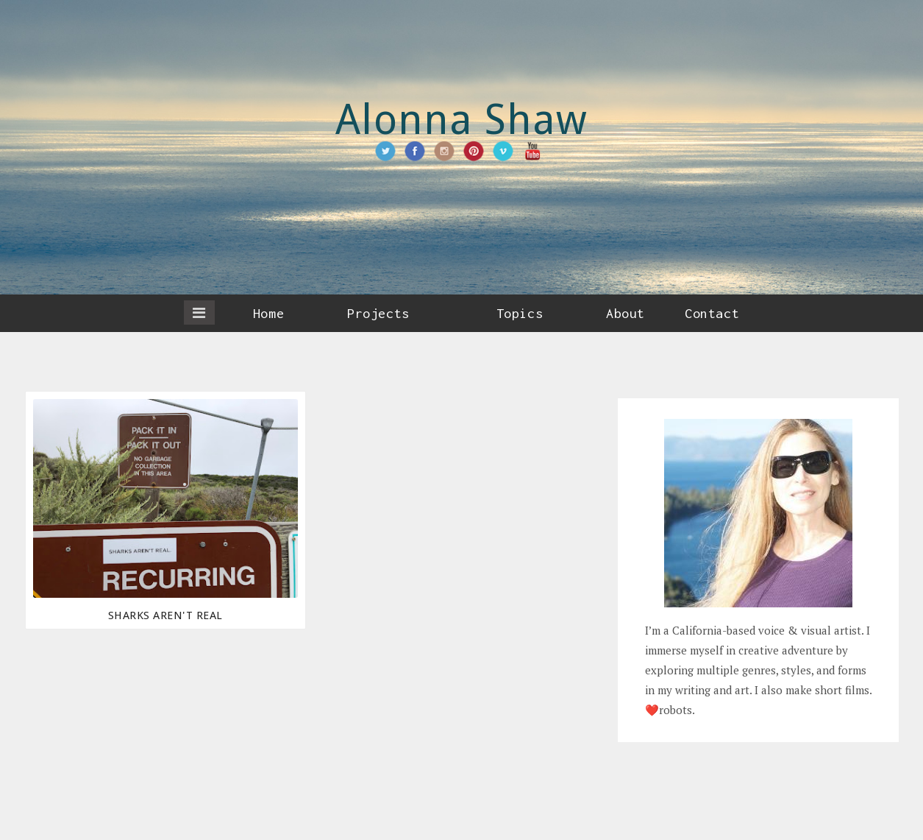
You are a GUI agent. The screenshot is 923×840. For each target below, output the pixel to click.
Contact (712, 313)
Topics (519, 313)
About (625, 313)
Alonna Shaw (461, 120)
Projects (378, 313)
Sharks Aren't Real (165, 615)
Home (268, 313)
